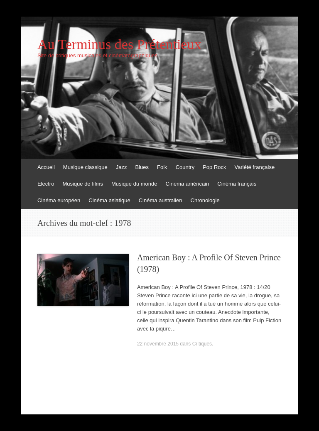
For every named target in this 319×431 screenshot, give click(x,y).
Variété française (255, 167)
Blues (142, 167)
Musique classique (85, 167)
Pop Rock (214, 167)
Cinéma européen (58, 200)
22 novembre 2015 (158, 344)
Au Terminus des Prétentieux (119, 44)
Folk (162, 167)
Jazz (121, 167)
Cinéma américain (187, 184)
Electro (45, 184)
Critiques (202, 344)
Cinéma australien (160, 200)
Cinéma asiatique (109, 200)
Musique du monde (134, 184)
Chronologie (205, 200)
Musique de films (82, 184)
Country (185, 167)
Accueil (46, 167)
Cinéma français (236, 184)
